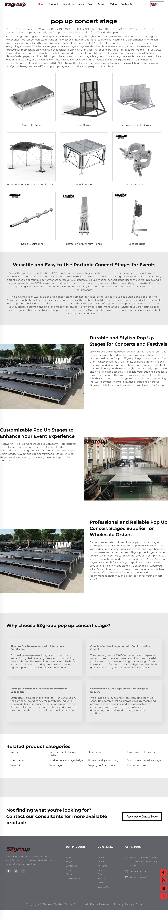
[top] (163, 896)
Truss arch (15, 752)
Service (102, 4)
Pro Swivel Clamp (136, 184)
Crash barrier (17, 760)
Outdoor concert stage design (66, 760)
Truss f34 (15, 765)
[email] (138, 877)
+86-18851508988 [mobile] (138, 871)
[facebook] (8, 871)
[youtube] (16, 871)
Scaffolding (71, 866)
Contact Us (127, 4)
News (80, 4)
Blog (139, 904)
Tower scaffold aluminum (141, 752)
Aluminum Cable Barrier (136, 125)
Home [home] (41, 4)
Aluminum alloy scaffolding (103, 760)
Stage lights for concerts (101, 765)
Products (54, 4)
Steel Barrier (84, 125)
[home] (15, 4)
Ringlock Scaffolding (31, 243)
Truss (68, 857)
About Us (68, 4)
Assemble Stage (31, 125)
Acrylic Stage (84, 184)
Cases (91, 4)
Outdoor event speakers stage (144, 760)
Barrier (69, 870)
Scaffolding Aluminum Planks (84, 243)
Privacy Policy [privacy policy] (123, 904)
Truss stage (55, 765)
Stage (69, 861)
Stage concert (96, 752)
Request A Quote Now (142, 816)
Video (113, 4)
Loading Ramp (73, 878)
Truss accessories (136, 765)
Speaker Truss (137, 243)
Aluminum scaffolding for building (62, 753)
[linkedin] (23, 871)
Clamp (160, 385)
